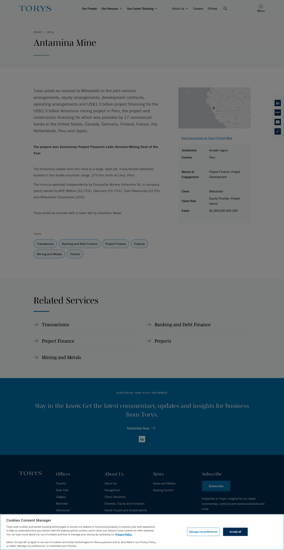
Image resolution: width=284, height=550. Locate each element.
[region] (142, 532)
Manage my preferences (203, 531)
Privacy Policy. (123, 534)
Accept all (235, 531)
